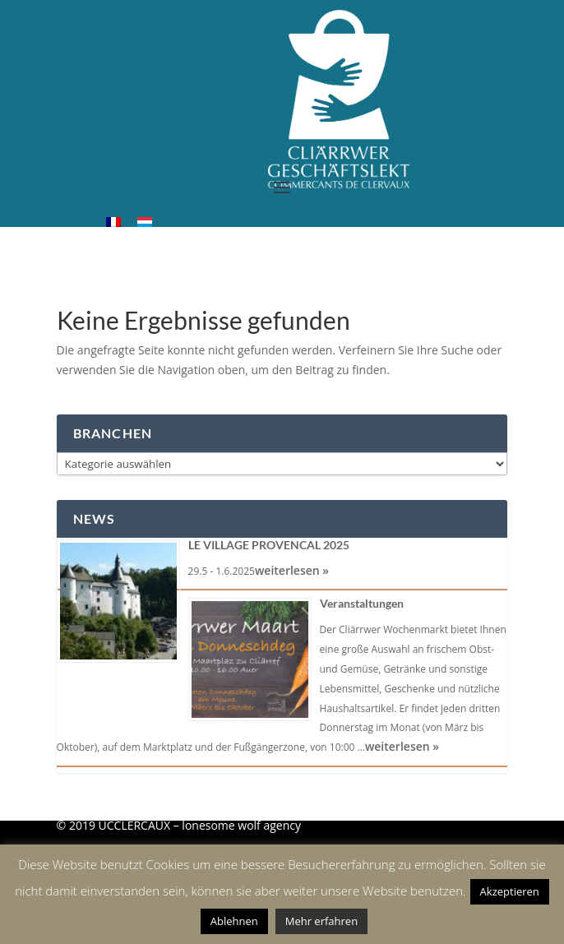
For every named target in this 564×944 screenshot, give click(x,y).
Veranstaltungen (362, 603)
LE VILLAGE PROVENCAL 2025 (268, 545)
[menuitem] (113, 221)
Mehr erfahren (321, 921)
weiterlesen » (292, 570)
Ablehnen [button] (234, 921)
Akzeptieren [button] (509, 891)
